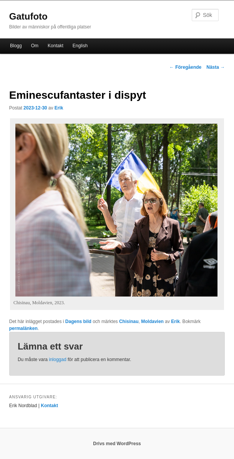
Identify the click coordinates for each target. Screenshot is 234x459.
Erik (59, 108)
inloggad (57, 359)
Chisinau (129, 321)
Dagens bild (78, 321)
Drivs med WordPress (117, 443)
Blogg (16, 45)
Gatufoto (28, 16)
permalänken (23, 328)
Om (34, 45)
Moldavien (152, 321)
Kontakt (55, 45)
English (80, 45)
